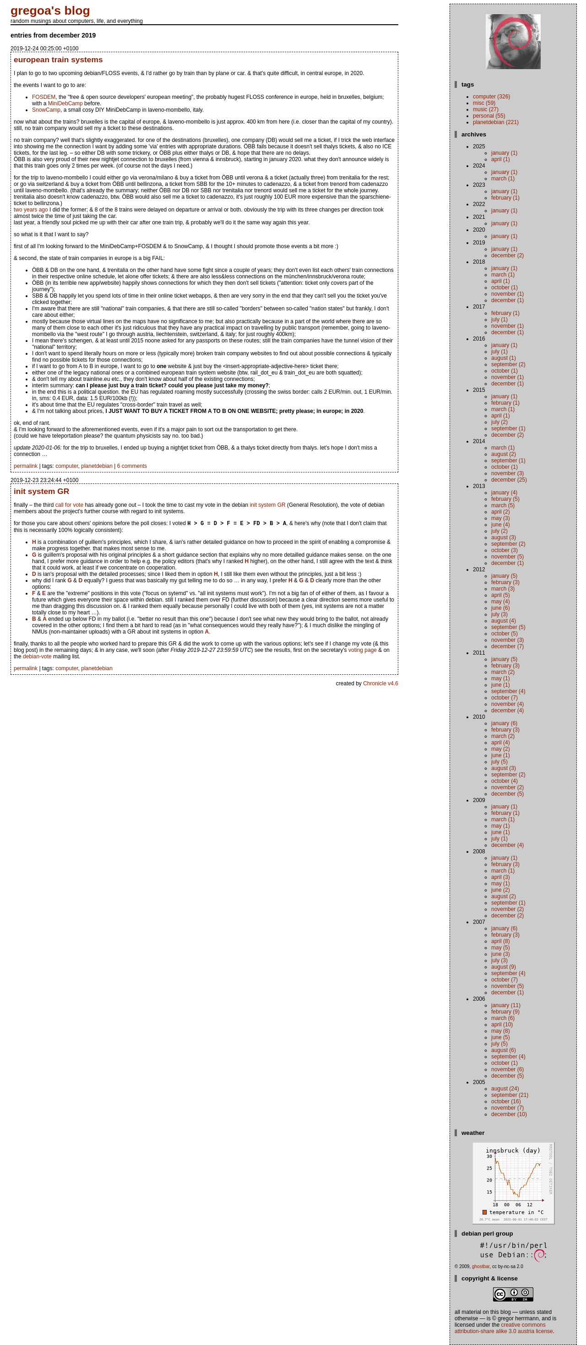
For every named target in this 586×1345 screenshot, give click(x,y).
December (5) (507, 794)
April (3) (500, 877)
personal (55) (489, 116)
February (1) (505, 198)
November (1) (507, 294)
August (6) (503, 1050)
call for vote (69, 505)
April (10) (502, 1024)
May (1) (500, 678)
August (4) (503, 621)
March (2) (503, 672)
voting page (362, 651)
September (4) (508, 691)
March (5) (503, 505)
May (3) (500, 518)
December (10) (509, 1114)
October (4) (504, 781)
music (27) (486, 109)
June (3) (500, 954)
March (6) (503, 1018)
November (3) (507, 473)
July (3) (499, 614)
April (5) (500, 595)
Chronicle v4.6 (380, 684)
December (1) (507, 300)
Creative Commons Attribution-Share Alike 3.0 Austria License (504, 1328)
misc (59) (484, 103)
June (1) (500, 685)
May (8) (500, 1031)
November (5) (507, 556)
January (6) (504, 723)
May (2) (500, 749)
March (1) (503, 178)
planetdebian (97, 466)
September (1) (508, 428)
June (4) (500, 524)
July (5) (499, 762)
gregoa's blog (50, 10)
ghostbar (480, 1266)
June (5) (500, 1037)
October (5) (504, 633)
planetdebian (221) (496, 122)
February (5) (505, 499)
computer (66, 466)
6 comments (132, 466)
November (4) (507, 704)
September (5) (508, 627)
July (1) (499, 319)
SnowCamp (46, 110)
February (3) (505, 582)
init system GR (41, 491)
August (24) (505, 1088)
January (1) (504, 153)
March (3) (503, 589)
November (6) (507, 1069)
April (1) (500, 159)
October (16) (506, 1101)
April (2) (500, 512)
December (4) (507, 710)
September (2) (508, 364)
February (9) (505, 1012)
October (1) (504, 287)
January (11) (506, 1005)
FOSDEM (43, 97)
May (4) (500, 601)
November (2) (507, 787)
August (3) (503, 537)
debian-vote (37, 657)
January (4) (504, 492)
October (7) (504, 697)
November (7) (507, 1108)
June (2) (500, 890)
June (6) (500, 608)
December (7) (507, 646)
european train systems (58, 59)
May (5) (500, 947)
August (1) (503, 358)
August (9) (503, 967)
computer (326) (491, 96)
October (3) (504, 550)
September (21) (509, 1095)
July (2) (499, 422)
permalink (26, 466)
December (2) (507, 255)
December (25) (509, 480)
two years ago (31, 209)
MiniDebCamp (65, 103)
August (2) (503, 454)
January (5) (504, 576)
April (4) (500, 742)
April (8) (500, 941)
